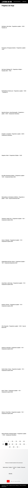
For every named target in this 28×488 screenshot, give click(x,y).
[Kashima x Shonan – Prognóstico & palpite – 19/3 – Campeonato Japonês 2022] (14, 295)
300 (16, 444)
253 (12, 444)
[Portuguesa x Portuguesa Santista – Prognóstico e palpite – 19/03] (14, 39)
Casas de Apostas (17, 1)
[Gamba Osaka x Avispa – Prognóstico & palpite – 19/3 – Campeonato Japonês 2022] (14, 360)
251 (6, 444)
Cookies (18, 467)
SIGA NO (10, 473)
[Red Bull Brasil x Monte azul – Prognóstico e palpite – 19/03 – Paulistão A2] (14, 82)
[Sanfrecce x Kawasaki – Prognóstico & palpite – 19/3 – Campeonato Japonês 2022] (14, 338)
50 (8, 441)
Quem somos (5, 467)
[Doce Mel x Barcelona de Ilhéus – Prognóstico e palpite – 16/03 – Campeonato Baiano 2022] (14, 166)
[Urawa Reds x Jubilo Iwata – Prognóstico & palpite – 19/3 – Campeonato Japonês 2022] (14, 274)
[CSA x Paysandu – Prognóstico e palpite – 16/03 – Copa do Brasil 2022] (14, 317)
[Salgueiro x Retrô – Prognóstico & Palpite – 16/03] (14, 146)
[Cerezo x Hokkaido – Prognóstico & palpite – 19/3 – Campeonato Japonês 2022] (14, 231)
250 (3, 444)
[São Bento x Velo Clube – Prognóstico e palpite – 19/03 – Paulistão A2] (14, 17)
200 (20, 441)
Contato (10, 467)
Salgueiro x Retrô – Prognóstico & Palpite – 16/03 (12, 155)
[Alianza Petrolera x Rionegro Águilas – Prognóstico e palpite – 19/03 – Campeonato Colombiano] (14, 424)
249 (24, 441)
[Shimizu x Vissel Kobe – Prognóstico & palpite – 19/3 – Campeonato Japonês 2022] (14, 403)
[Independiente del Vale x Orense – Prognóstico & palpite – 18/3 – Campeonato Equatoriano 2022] (14, 252)
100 (12, 441)
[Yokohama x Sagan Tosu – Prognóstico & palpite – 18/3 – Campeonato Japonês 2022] (14, 209)
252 (9, 444)
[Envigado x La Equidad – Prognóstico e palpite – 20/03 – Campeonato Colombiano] (14, 125)
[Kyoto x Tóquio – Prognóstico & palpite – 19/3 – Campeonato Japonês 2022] (14, 381)
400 (24, 444)
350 (20, 444)
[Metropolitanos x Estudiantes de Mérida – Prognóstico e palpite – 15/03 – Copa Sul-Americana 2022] (14, 188)
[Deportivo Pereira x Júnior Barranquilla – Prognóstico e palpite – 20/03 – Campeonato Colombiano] (14, 103)
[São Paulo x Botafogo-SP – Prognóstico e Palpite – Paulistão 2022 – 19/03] (14, 60)
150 (16, 441)
